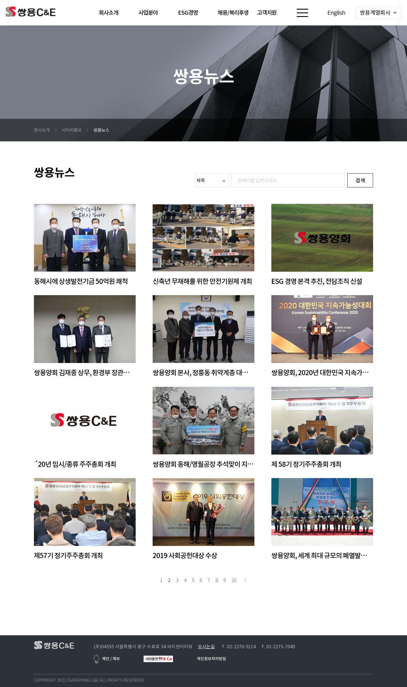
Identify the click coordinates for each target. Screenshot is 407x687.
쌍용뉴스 (101, 130)
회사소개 (42, 130)
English (336, 12)
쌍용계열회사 (375, 12)
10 (233, 580)
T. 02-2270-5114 (239, 646)
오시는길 (206, 646)
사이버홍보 (71, 130)
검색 (360, 180)
